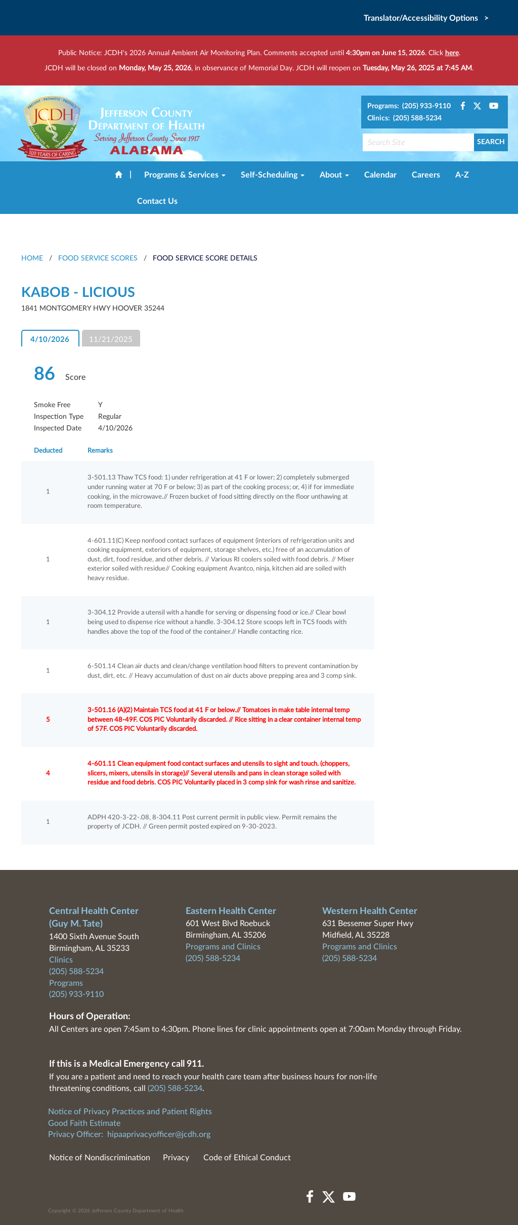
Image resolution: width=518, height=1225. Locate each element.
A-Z (462, 175)
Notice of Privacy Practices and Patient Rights (130, 1112)
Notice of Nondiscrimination (99, 1158)
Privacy (176, 1158)
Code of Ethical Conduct (247, 1158)
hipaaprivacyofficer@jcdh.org (158, 1134)
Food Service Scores (98, 258)
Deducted (48, 451)
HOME (32, 258)
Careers (426, 175)
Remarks (100, 451)
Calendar (380, 175)
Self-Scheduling (273, 175)
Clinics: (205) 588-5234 (404, 118)
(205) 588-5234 (76, 972)
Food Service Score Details (205, 258)
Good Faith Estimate (84, 1123)
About (334, 175)
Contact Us (157, 201)
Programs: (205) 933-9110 (409, 106)
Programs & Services (185, 175)
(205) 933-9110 (76, 994)
